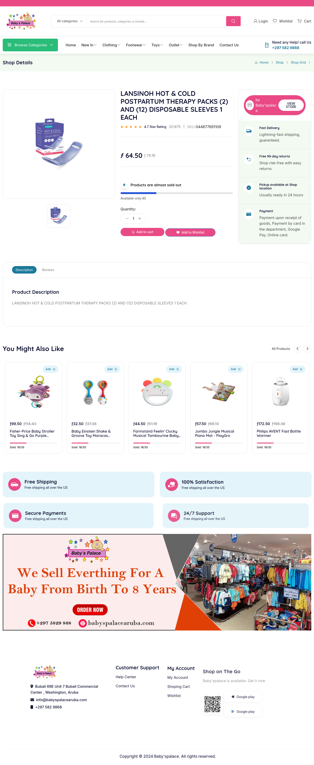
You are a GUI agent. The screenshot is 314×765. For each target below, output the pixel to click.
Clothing (109, 45)
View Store (291, 105)
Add (50, 376)
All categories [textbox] (67, 21)
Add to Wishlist (190, 232)
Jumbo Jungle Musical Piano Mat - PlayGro (216, 441)
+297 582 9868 (46, 711)
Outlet (174, 45)
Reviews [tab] (48, 270)
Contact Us (229, 45)
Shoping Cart (178, 705)
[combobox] (69, 21)
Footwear (134, 45)
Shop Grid (298, 62)
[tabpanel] (157, 297)
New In (87, 45)
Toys (155, 45)
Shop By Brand (201, 45)
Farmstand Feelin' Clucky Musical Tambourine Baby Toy (154, 441)
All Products (275, 350)
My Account (177, 696)
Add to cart (142, 232)
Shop (280, 62)
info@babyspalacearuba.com (58, 704)
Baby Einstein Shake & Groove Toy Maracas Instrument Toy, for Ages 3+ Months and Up (94, 441)
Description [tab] (24, 270)
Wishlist (174, 715)
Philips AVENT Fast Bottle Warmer (274, 441)
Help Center (126, 694)
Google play (243, 714)
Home (71, 45)
